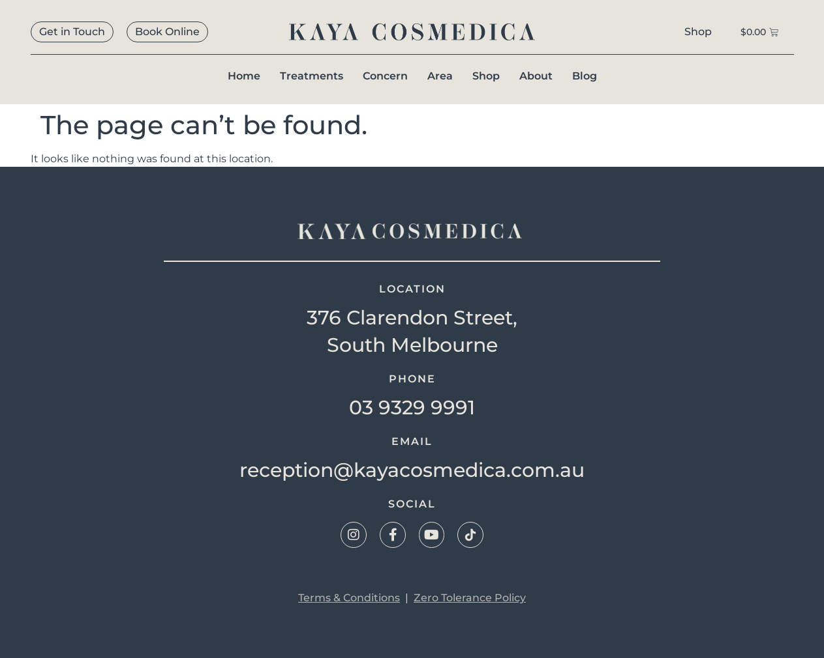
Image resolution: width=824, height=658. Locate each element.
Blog (584, 76)
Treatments (311, 76)
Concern (385, 76)
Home (244, 76)
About (536, 76)
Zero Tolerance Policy (470, 598)
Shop (486, 76)
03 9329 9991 (412, 407)
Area (440, 76)
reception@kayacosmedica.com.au (412, 470)
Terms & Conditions (349, 598)
